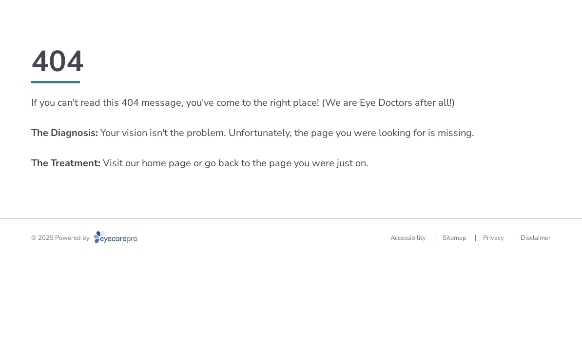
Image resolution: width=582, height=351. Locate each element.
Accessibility (408, 238)
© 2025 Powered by (84, 238)
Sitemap (454, 238)
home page (166, 163)
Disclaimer (536, 238)
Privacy (493, 238)
